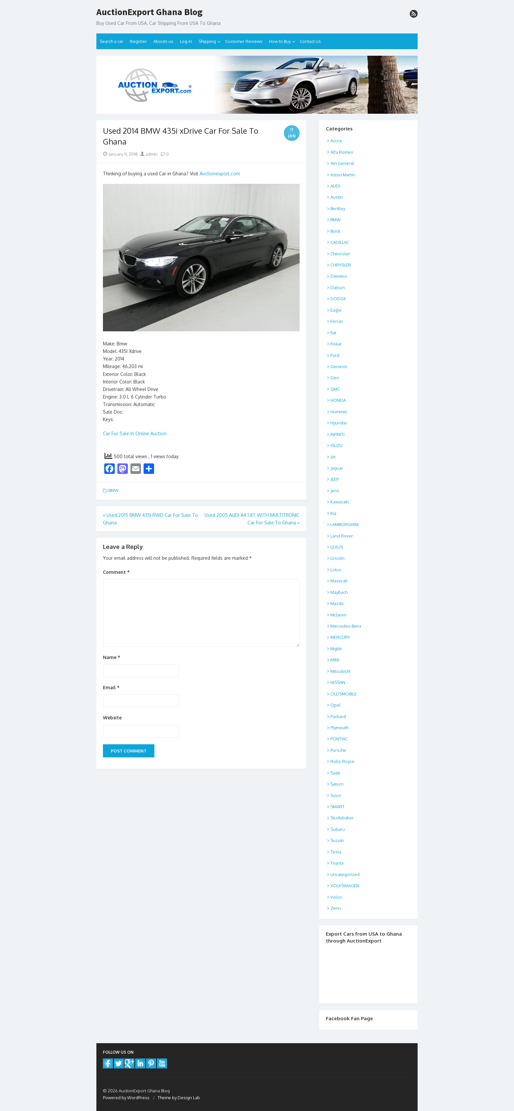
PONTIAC (339, 738)
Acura (336, 140)
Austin (336, 197)
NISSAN (337, 682)
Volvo (336, 897)
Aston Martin (342, 174)
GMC (335, 389)
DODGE (338, 298)
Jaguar (336, 468)
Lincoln (337, 558)
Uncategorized (345, 874)
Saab (335, 772)
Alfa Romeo (341, 152)
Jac (333, 456)
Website (112, 717)
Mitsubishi (340, 671)
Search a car (111, 41)
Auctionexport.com (220, 173)
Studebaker (342, 817)
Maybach (338, 592)
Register (138, 41)
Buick (335, 231)
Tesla (335, 851)
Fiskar (336, 343)
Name (111, 657)
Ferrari (336, 321)
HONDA (338, 400)
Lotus (335, 569)
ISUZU (336, 445)
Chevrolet (340, 253)
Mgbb (336, 648)
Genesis (338, 366)
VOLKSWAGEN (344, 885)
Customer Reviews (244, 41)
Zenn (335, 908)
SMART (337, 806)
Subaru (337, 829)
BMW (114, 490)
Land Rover (341, 535)
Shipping (207, 41)
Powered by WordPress (126, 1097)
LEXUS (336, 547)
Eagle (336, 310)
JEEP (334, 479)
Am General (342, 163)
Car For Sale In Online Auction (135, 433)
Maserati (338, 580)
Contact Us (310, 41)
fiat (333, 332)
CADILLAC (339, 242)
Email (111, 687)
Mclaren (338, 614)
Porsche (338, 750)
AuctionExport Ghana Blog (149, 12)
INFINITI (337, 434)
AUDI (335, 185)
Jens (334, 490)
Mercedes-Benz (346, 626)
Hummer (338, 411)
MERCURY (340, 637)
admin (149, 154)
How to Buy (280, 41)
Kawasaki (339, 501)
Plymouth (339, 727)
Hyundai (338, 422)
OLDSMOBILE (343, 693)
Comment (116, 572)
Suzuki (337, 840)
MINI (334, 659)
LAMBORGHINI (344, 524)
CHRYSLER (340, 264)
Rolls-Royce (342, 761)
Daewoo (338, 276)
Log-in (186, 41)
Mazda (337, 603)
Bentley (337, 208)
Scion (335, 795)
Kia (333, 513)
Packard (338, 716)
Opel (335, 705)
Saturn (337, 784)
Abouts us (163, 41)
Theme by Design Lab (179, 1097)
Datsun (337, 287)
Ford (334, 355)
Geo (334, 377)
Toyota (337, 863)
